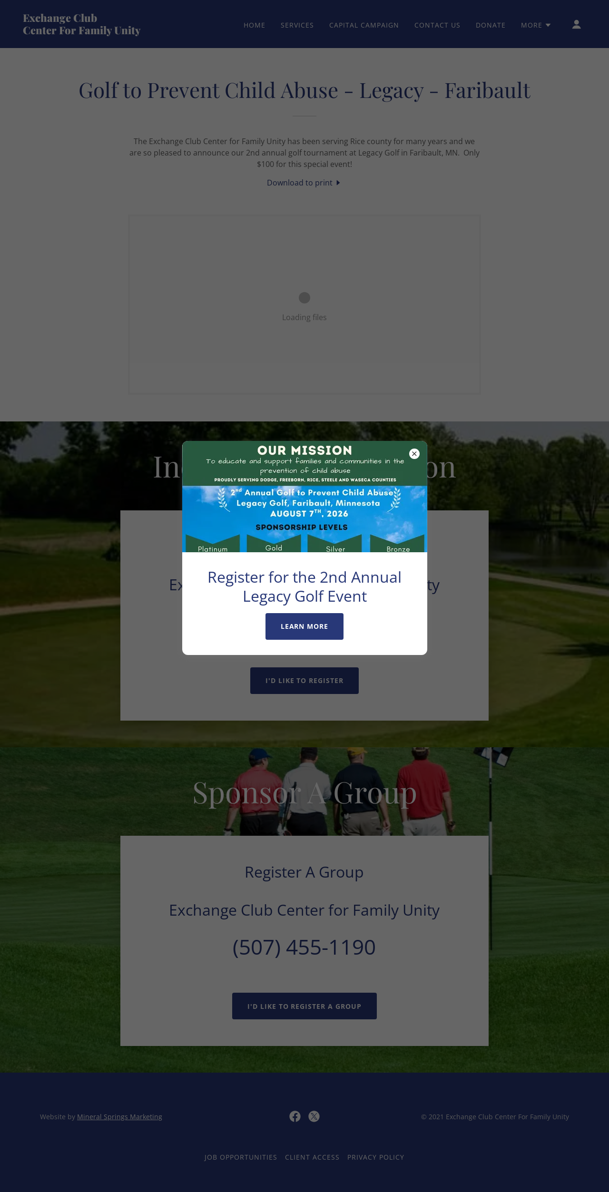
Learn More (305, 626)
